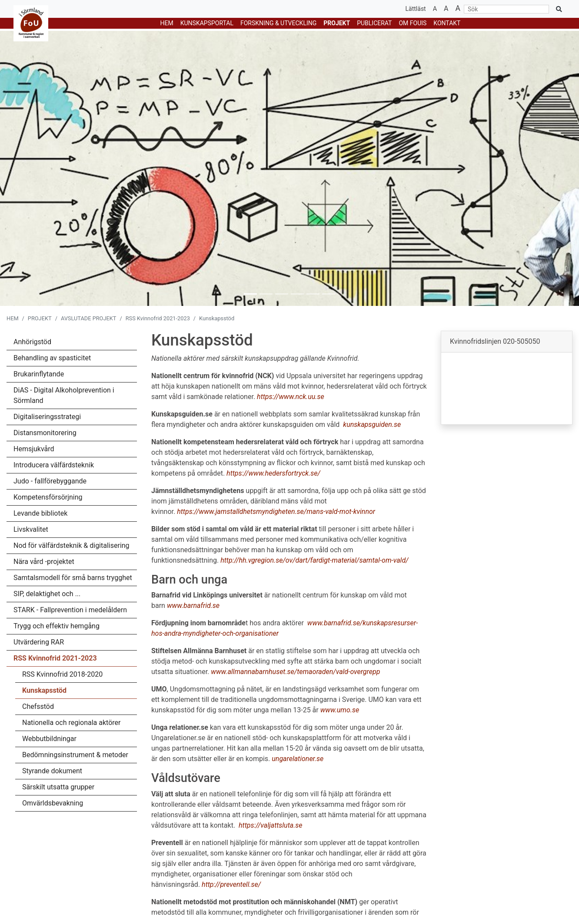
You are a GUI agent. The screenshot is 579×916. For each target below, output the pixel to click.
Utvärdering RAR (38, 642)
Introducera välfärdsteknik (53, 465)
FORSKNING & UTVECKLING (278, 23)
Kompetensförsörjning (48, 497)
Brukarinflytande (38, 374)
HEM (166, 23)
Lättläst (416, 8)
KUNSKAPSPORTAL (206, 23)
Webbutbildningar (49, 739)
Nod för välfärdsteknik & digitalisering (71, 545)
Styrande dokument (52, 771)
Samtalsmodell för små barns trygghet (72, 578)
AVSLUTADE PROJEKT (88, 318)
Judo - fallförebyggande (50, 481)
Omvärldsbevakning (52, 803)
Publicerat (374, 23)
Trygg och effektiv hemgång (56, 626)
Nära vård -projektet (43, 561)
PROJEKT (336, 23)
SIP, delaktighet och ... (46, 594)
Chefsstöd (38, 706)
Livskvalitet (30, 529)
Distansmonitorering (45, 433)
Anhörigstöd (32, 342)
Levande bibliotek (40, 513)
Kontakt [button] (446, 23)
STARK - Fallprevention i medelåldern (70, 610)
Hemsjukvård (33, 449)
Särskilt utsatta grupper (58, 787)
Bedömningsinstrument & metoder (75, 755)
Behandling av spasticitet (52, 358)
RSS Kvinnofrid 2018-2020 (62, 674)
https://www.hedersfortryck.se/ (273, 473)
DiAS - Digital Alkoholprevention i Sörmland (63, 395)
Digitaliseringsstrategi (47, 417)
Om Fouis (412, 23)
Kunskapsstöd (44, 690)
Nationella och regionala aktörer (71, 722)
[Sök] (506, 9)
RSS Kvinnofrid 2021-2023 (158, 318)
